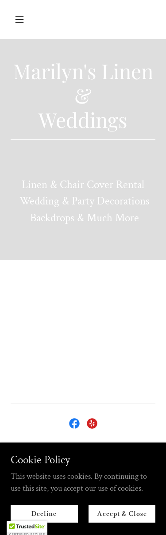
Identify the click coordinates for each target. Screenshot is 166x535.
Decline (44, 514)
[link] (74, 423)
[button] (27, 19)
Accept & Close (122, 514)
